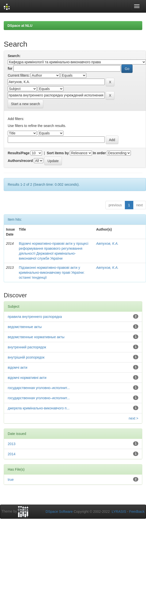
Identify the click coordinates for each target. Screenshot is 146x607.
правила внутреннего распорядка (35, 317)
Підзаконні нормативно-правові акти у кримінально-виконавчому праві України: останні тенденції (52, 272)
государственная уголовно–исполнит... (39, 388)
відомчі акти (17, 367)
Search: (14, 56)
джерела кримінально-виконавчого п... (38, 408)
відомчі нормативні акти (27, 378)
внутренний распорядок (27, 347)
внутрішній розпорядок (26, 357)
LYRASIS (119, 512)
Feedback (137, 512)
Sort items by (58, 153)
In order (99, 153)
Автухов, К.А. (107, 243)
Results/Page (19, 153)
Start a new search (25, 104)
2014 (11, 454)
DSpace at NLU (19, 26)
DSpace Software (59, 512)
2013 (11, 444)
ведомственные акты (25, 327)
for (10, 68)
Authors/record (20, 161)
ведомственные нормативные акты (36, 337)
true (11, 480)
